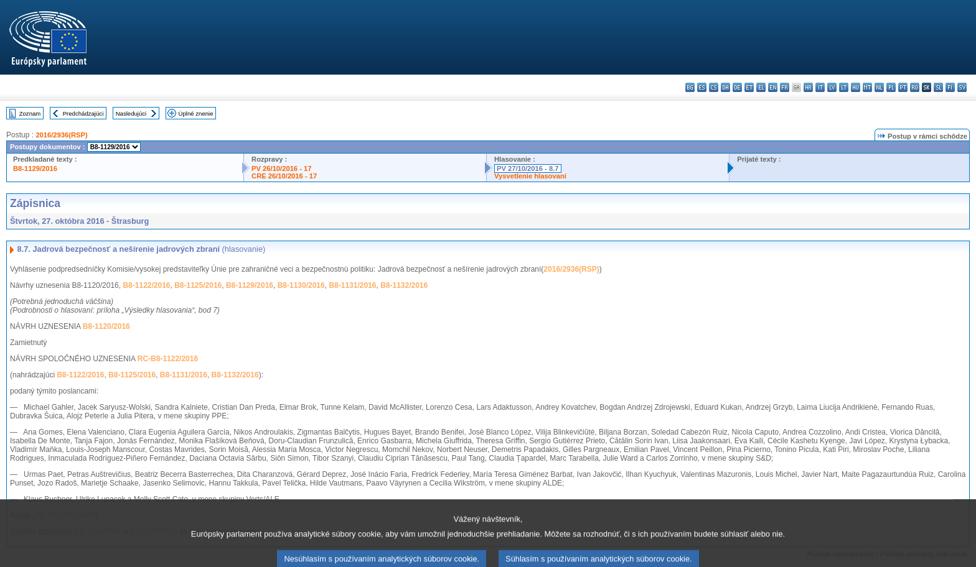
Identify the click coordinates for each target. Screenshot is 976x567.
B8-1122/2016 (146, 285)
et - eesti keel (749, 87)
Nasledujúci (131, 113)
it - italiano (820, 87)
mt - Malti (867, 87)
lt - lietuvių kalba (843, 87)
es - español (701, 87)
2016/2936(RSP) (61, 135)
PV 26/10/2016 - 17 (281, 168)
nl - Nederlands (879, 87)
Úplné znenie (196, 113)
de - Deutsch (737, 87)
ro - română (914, 87)
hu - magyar (855, 87)
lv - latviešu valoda (832, 87)
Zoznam (30, 113)
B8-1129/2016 (35, 168)
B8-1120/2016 (106, 326)
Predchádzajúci (83, 113)
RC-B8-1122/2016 (168, 358)
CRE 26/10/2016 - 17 (284, 176)
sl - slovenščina (938, 87)
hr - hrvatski (808, 87)
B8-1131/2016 (352, 285)
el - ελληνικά (761, 87)
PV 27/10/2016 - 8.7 (528, 168)
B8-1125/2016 (198, 285)
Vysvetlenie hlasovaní (530, 176)
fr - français (784, 87)
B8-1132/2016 (404, 285)
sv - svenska (962, 87)
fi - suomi (950, 87)
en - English (772, 87)
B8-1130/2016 (301, 285)
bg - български (690, 87)
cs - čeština (713, 87)
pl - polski (891, 87)
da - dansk (725, 87)
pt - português (903, 87)
